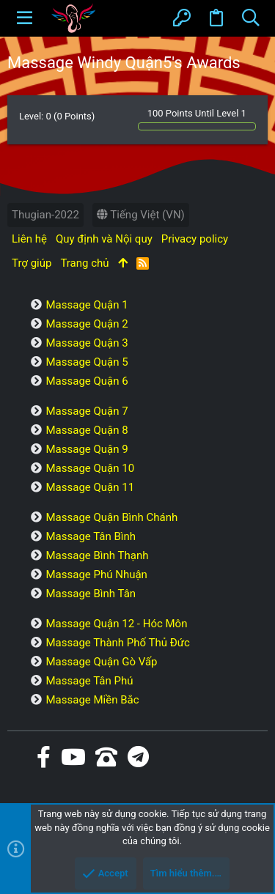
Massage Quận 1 (86, 304)
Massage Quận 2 (86, 323)
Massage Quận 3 (86, 343)
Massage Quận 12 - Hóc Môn (116, 623)
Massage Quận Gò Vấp (101, 661)
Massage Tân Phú (89, 680)
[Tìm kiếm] (250, 18)
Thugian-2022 (45, 214)
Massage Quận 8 (86, 430)
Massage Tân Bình (90, 536)
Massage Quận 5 (86, 362)
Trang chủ (84, 263)
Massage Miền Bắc (92, 699)
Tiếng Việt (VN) (141, 214)
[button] (24, 18)
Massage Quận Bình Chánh (111, 517)
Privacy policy (194, 238)
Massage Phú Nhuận (96, 574)
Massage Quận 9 (86, 449)
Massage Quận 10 (89, 468)
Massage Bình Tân (90, 593)
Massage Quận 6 (86, 381)
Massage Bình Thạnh (96, 555)
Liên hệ (29, 238)
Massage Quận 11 (89, 487)
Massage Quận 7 (86, 411)
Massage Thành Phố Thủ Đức (117, 642)
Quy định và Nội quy (104, 238)
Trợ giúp (31, 263)
